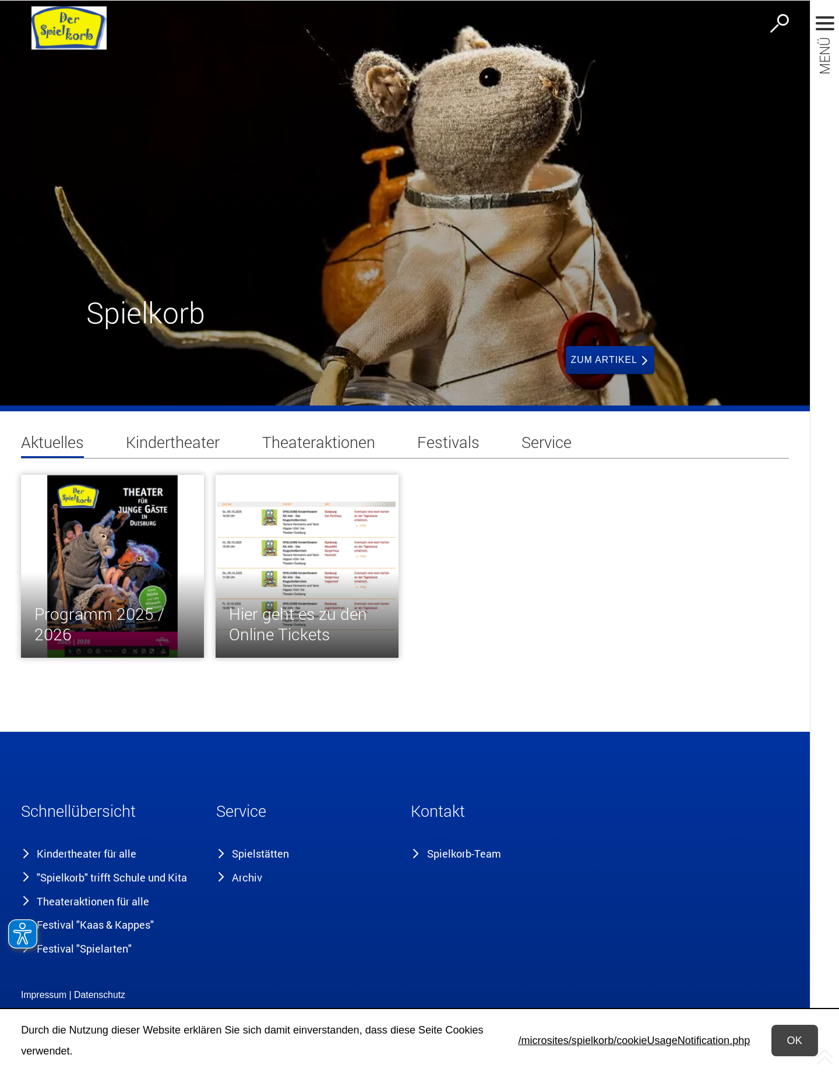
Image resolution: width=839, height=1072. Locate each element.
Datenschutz (99, 995)
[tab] (52, 445)
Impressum (43, 995)
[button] (112, 813)
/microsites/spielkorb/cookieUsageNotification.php (634, 1040)
